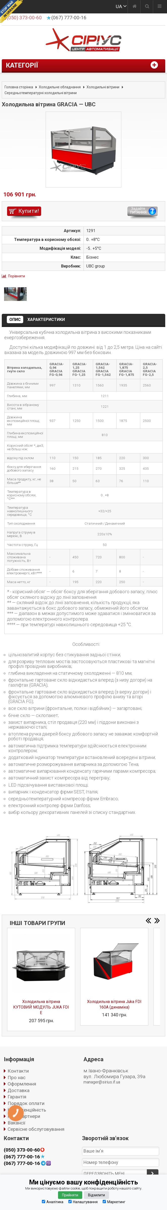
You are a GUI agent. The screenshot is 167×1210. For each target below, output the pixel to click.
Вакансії (16, 1123)
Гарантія (17, 1097)
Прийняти (70, 1195)
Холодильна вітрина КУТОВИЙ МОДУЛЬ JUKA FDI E (41, 1007)
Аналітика (52, 1202)
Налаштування (83, 1202)
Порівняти (16, 276)
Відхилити (96, 1195)
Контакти (18, 1071)
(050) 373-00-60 (22, 1150)
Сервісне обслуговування (36, 1129)
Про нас (16, 1077)
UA (119, 6)
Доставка (19, 1090)
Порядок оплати (26, 1103)
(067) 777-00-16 (69, 17)
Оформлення (22, 1084)
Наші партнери (24, 1116)
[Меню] (159, 6)
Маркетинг (114, 1202)
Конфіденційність (27, 1110)
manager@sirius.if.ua (102, 1082)
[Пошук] (147, 6)
